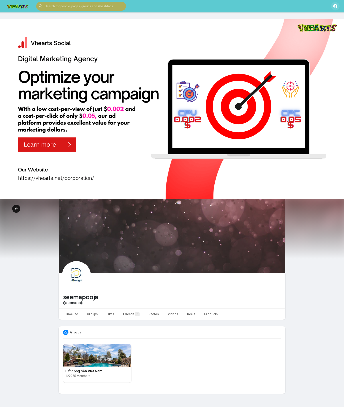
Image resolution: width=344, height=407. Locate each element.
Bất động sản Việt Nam (83, 371)
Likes (110, 314)
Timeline (71, 314)
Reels (191, 314)
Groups (92, 314)
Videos (173, 314)
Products (211, 314)
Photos (153, 314)
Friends (131, 314)
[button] (81, 6)
